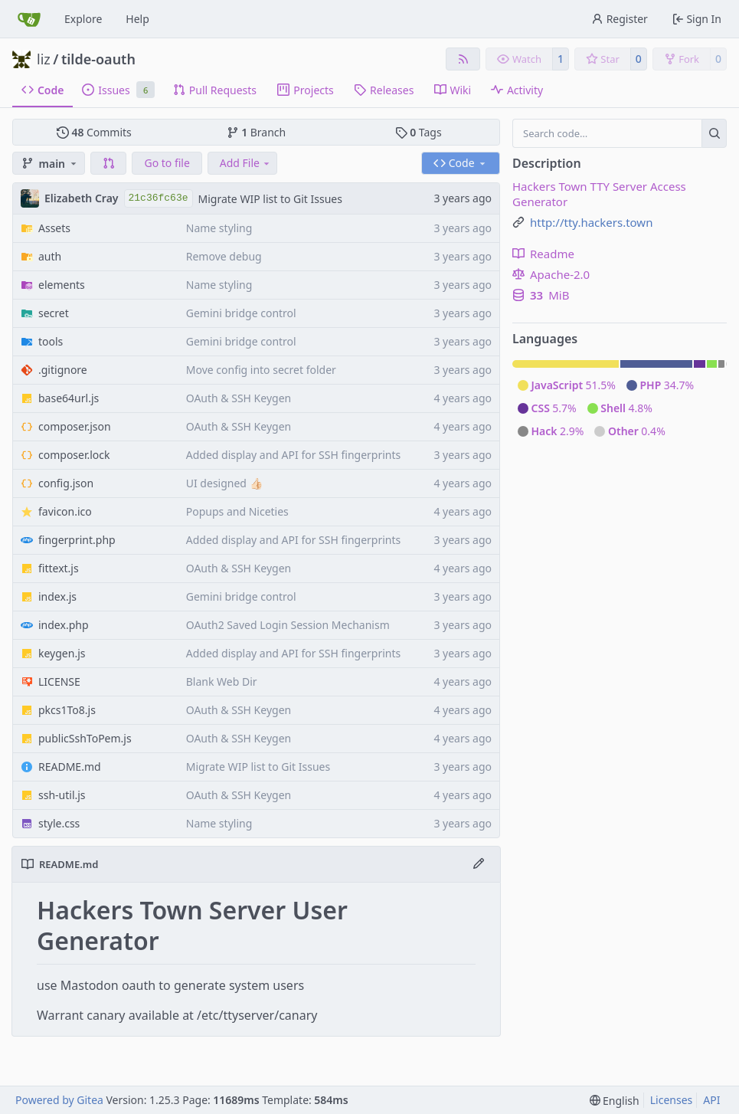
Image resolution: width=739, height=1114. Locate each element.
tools (50, 341)
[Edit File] (478, 864)
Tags (418, 132)
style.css (59, 823)
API (711, 1100)
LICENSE (59, 681)
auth (49, 256)
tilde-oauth (98, 59)
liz (44, 59)
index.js (57, 596)
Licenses (671, 1100)
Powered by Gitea (59, 1100)
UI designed (218, 483)
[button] (108, 163)
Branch (256, 132)
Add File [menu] (246, 163)
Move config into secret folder (261, 369)
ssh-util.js (62, 795)
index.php (63, 625)
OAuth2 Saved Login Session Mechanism (288, 625)
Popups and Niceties (237, 511)
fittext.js (58, 568)
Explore (83, 18)
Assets (54, 228)
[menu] (614, 1100)
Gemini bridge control (241, 313)
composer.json (74, 426)
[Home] (29, 19)
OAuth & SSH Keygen (238, 398)
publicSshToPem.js (85, 738)
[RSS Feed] (463, 59)
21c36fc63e (158, 198)
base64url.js (68, 398)
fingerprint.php (77, 539)
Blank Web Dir (221, 681)
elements (61, 284)
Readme (543, 253)
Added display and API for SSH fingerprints (293, 454)
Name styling (219, 228)
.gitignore (62, 369)
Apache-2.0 (551, 274)
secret (53, 313)
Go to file (166, 163)
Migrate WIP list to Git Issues (270, 199)
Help (137, 18)
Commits (94, 132)
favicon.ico (65, 511)
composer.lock (74, 454)
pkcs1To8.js (67, 710)
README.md (69, 766)
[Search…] (714, 133)
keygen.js (61, 653)
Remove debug (224, 256)
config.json (65, 483)
